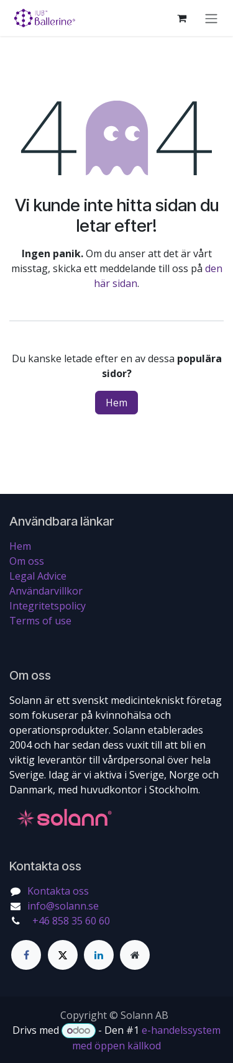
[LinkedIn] (99, 955)
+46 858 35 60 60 (70, 921)
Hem (116, 402)
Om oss (26, 561)
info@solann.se (63, 906)
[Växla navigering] (211, 18)
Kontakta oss (58, 891)
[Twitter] (63, 955)
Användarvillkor (46, 591)
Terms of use (40, 620)
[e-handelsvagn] (181, 18)
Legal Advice (37, 576)
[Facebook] (26, 955)
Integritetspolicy (47, 606)
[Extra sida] (135, 955)
